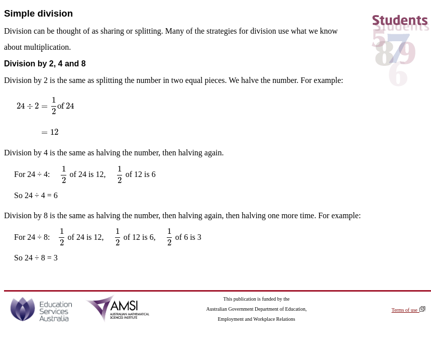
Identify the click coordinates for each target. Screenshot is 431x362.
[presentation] (45, 116)
